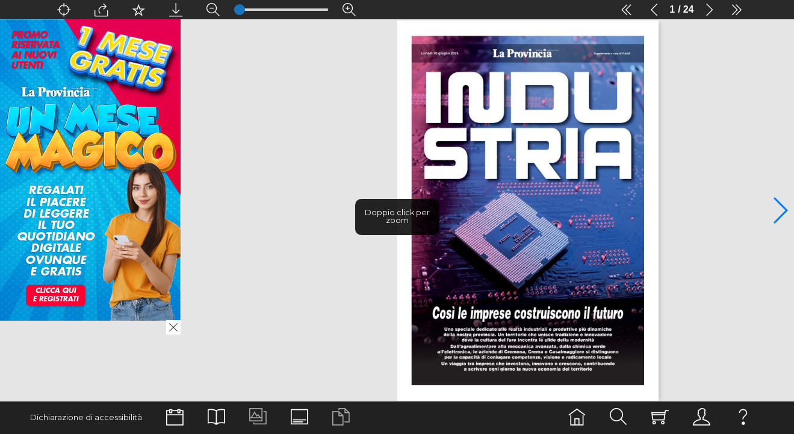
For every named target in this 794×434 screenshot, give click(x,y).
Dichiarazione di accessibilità (86, 417)
